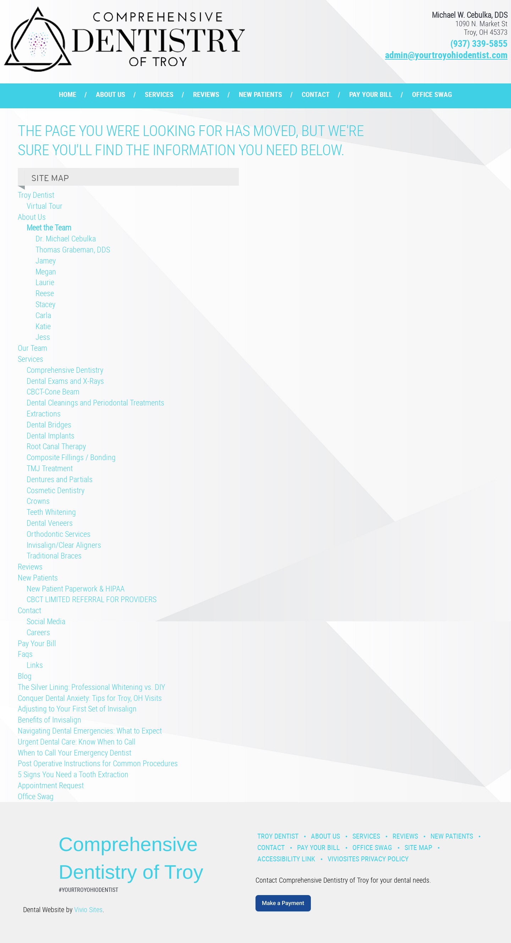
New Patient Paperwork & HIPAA (76, 588)
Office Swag (432, 94)
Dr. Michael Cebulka (65, 238)
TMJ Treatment (50, 468)
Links (35, 665)
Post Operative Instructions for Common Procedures (98, 763)
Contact (316, 94)
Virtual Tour (44, 206)
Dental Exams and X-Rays (65, 381)
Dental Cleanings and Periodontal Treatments (95, 402)
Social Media (46, 621)
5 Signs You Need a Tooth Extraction (73, 774)
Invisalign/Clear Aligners (64, 545)
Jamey (45, 260)
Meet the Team (49, 227)
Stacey (45, 304)
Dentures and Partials (60, 479)
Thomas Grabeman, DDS (72, 249)
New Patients (260, 94)
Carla (43, 315)
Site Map (418, 847)
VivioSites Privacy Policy (368, 858)
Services (159, 94)
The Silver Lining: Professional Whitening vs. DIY (91, 687)
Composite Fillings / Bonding (71, 457)
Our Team (32, 348)
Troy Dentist (36, 195)
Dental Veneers (50, 523)
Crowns (38, 501)
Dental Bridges (49, 424)
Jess (42, 337)
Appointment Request (51, 785)
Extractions (44, 413)
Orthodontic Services (58, 534)
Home (67, 94)
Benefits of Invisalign (49, 719)
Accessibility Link (286, 858)
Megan (45, 271)
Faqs (25, 654)
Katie (43, 326)
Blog (25, 676)
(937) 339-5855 (478, 43)
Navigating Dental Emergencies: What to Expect (90, 730)
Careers (38, 632)
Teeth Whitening (51, 512)
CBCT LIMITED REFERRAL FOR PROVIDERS (91, 599)
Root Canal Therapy (56, 446)
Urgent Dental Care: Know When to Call (77, 741)
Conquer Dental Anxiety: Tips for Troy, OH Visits (90, 698)
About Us (110, 94)
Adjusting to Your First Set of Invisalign (77, 708)
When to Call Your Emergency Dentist (74, 752)
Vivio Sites (88, 909)
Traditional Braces (54, 555)
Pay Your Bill (370, 94)
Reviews (206, 94)
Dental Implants (51, 435)
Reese (44, 293)
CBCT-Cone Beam (53, 391)
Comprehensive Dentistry (65, 370)
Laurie (44, 282)
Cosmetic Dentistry (55, 490)
